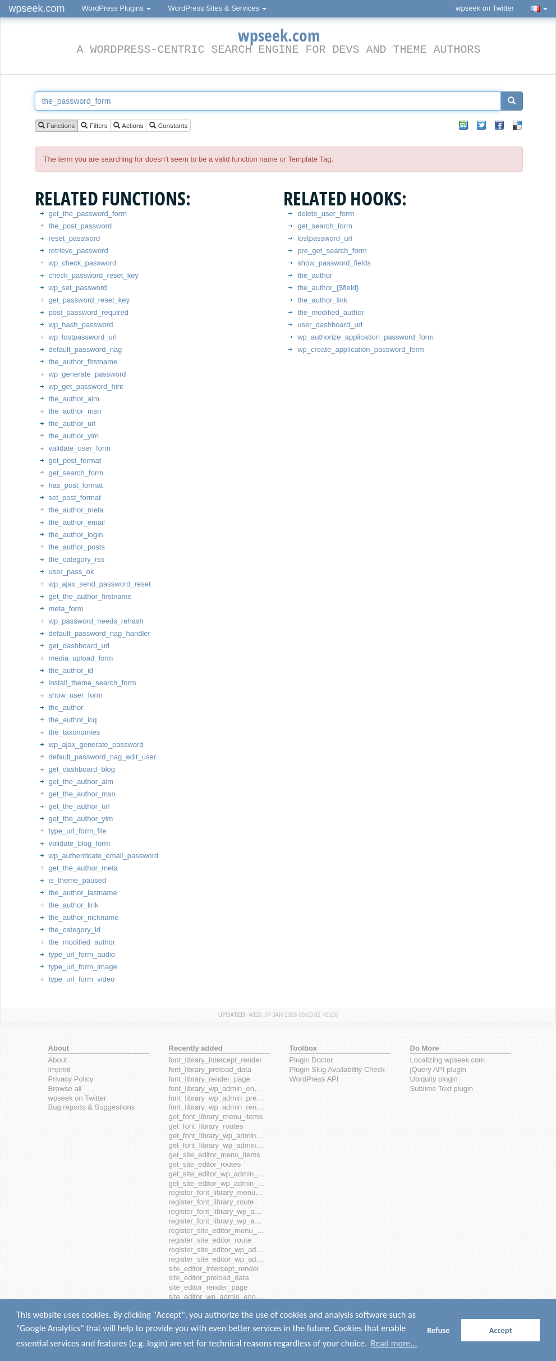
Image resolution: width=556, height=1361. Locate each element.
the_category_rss (77, 559)
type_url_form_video (82, 979)
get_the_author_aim (81, 781)
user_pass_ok (71, 571)
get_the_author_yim (81, 818)
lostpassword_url (324, 238)
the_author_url (72, 423)
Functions (56, 126)
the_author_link (74, 905)
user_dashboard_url (329, 324)
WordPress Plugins (116, 8)
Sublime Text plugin (442, 1088)
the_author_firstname (83, 362)
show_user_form (76, 695)
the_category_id (75, 929)
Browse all (65, 1088)
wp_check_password (83, 263)
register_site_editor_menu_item (217, 1230)
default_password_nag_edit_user (103, 757)
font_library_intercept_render (215, 1060)
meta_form (66, 608)
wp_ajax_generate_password (96, 744)
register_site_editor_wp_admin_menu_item (217, 1249)
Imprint (59, 1069)
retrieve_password (78, 250)
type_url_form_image (83, 967)
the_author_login (76, 534)
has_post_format (76, 485)
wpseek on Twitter (485, 8)
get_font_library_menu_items (216, 1116)
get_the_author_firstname (90, 596)
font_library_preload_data (210, 1069)
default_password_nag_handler (99, 633)
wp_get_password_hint (86, 386)
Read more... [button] (394, 1343)
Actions (128, 126)
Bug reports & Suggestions (91, 1107)
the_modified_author (82, 942)
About (57, 1060)
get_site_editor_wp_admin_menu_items (217, 1174)
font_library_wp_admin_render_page (217, 1107)
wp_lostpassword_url (83, 337)
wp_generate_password (87, 374)
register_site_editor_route (210, 1240)
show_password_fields (334, 263)
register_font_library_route (211, 1202)
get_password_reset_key (89, 300)
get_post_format (75, 460)
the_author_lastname (83, 892)
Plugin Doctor (311, 1060)
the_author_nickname (84, 917)
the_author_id (71, 670)
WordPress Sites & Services (217, 8)
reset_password (74, 238)
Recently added (196, 1048)
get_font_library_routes (206, 1126)
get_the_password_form (88, 213)
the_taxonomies (74, 732)
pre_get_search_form (332, 250)
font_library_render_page (209, 1079)
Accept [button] (500, 1330)
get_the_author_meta (83, 868)
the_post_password (80, 226)
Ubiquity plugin (434, 1079)
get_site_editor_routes (205, 1164)
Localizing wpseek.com (447, 1060)
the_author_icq (73, 720)
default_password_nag (85, 349)
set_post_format (75, 497)
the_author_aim (74, 399)
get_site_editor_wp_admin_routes (217, 1183)
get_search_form (76, 473)
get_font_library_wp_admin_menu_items (217, 1135)
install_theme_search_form (92, 683)
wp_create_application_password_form (360, 349)
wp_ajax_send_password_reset (100, 584)
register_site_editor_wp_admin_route (217, 1259)
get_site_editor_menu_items (214, 1155)
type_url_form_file (78, 831)
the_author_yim (74, 436)
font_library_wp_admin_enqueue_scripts (217, 1088)
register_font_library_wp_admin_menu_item (217, 1211)
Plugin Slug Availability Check (337, 1069)
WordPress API (314, 1079)
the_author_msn (75, 411)
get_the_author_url (79, 806)
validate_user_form (80, 448)
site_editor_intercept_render (214, 1268)
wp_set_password (78, 287)
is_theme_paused (78, 880)
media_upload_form (81, 658)
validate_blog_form (80, 843)
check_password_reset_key (94, 275)
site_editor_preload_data (209, 1277)
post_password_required (88, 312)
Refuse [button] (438, 1330)
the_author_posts (77, 547)
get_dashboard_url (79, 645)
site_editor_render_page (208, 1287)
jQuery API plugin (438, 1069)
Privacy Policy (71, 1079)
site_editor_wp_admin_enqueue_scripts (217, 1297)
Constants (168, 126)
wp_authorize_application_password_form (365, 337)
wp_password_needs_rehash (96, 621)
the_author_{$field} (328, 287)
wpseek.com (37, 8)
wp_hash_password (81, 324)
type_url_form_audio (82, 954)
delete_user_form (325, 213)
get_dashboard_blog (82, 769)
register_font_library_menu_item (217, 1192)
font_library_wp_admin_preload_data (217, 1098)
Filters (94, 126)
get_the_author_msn (82, 794)
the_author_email (77, 522)
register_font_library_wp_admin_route (217, 1221)
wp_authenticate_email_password (104, 855)
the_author (66, 707)
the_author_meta (76, 510)
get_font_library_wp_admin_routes (217, 1145)
